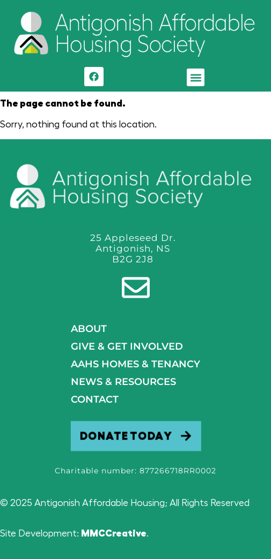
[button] (195, 77)
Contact (95, 399)
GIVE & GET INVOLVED (127, 346)
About (89, 329)
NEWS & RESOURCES (123, 382)
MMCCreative (114, 533)
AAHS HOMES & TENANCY (135, 364)
